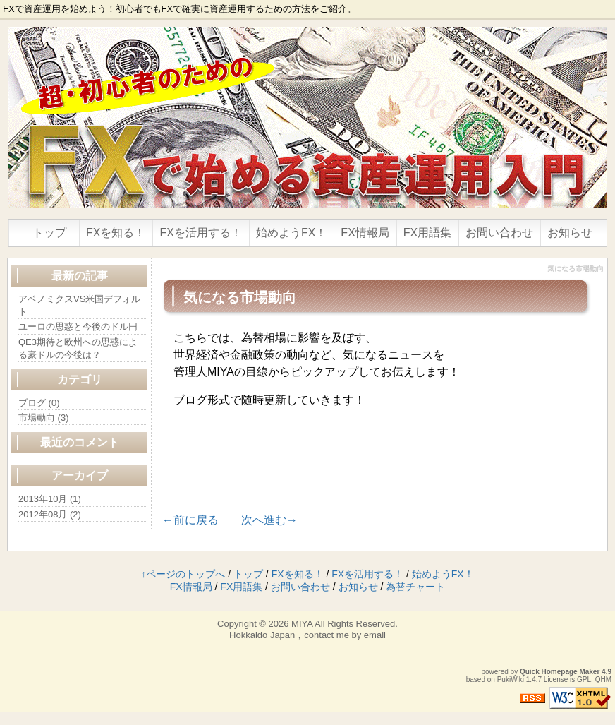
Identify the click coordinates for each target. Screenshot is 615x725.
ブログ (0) (39, 402)
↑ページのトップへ (183, 574)
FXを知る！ (115, 233)
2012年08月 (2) (49, 514)
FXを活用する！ (200, 233)
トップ (49, 233)
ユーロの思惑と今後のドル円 (78, 326)
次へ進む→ (269, 520)
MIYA (301, 623)
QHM (603, 679)
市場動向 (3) (43, 417)
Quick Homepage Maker (559, 672)
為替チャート (415, 586)
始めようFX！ (291, 233)
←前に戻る (190, 520)
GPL (584, 679)
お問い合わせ (499, 233)
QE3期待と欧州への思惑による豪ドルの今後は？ (78, 348)
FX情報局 (365, 233)
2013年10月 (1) (49, 498)
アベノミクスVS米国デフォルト (79, 305)
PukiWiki (510, 679)
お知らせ (569, 233)
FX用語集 (427, 233)
